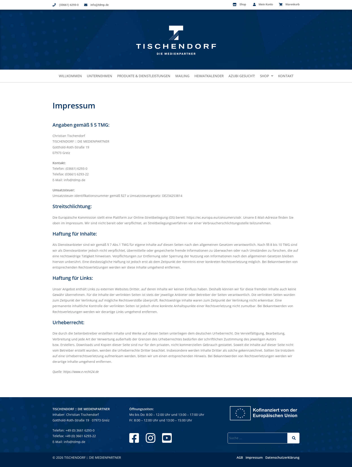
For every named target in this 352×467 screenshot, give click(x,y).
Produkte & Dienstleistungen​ (143, 76)
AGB (240, 457)
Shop (266, 76)
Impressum (254, 457)
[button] (266, 76)
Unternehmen (99, 76)
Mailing (182, 76)
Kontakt (285, 76)
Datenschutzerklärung (282, 457)
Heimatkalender (209, 76)
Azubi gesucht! (242, 76)
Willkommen (70, 76)
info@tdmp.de (74, 442)
